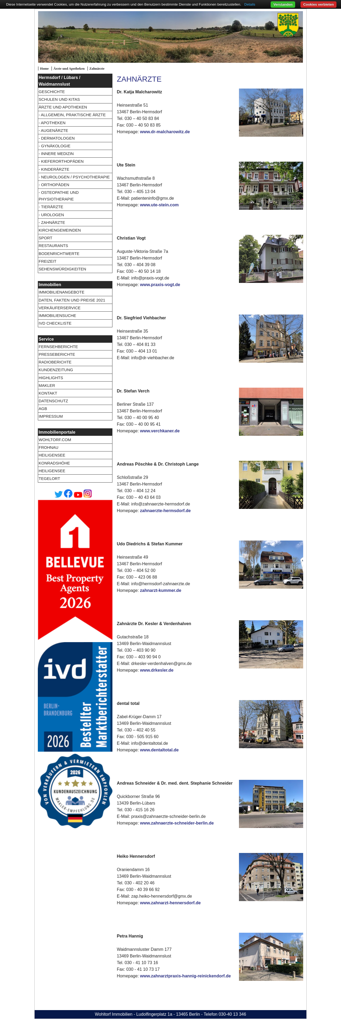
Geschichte (52, 91)
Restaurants (53, 245)
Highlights (51, 377)
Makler (47, 385)
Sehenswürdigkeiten (62, 269)
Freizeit (47, 261)
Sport (45, 238)
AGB (43, 408)
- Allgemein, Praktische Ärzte (72, 115)
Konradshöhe (54, 463)
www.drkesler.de (157, 670)
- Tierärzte (51, 207)
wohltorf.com (55, 439)
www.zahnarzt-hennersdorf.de (170, 903)
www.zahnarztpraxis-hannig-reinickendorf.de (185, 976)
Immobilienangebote (61, 292)
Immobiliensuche (57, 315)
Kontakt (48, 393)
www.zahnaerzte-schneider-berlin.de (177, 823)
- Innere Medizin (56, 153)
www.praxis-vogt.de (160, 285)
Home (44, 68)
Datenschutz (53, 401)
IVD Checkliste (55, 323)
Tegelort (49, 478)
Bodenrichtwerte (59, 253)
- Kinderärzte (54, 169)
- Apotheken (52, 122)
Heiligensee (52, 455)
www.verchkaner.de (160, 431)
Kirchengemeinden (60, 230)
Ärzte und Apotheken (68, 68)
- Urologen (51, 214)
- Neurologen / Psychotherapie (74, 177)
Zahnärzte (96, 68)
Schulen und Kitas (59, 99)
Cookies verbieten (318, 4)
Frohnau (48, 447)
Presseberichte (57, 354)
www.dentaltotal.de (159, 750)
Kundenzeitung (56, 370)
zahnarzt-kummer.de (160, 590)
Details (249, 4)
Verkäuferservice (59, 308)
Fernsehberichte (58, 346)
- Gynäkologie (54, 146)
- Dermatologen (57, 138)
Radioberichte (55, 362)
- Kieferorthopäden (61, 161)
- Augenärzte (53, 130)
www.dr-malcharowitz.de (165, 132)
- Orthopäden (54, 184)
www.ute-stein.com (159, 205)
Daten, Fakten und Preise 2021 (72, 300)
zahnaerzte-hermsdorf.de (165, 511)
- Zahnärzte (52, 222)
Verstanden (283, 4)
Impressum (51, 416)
